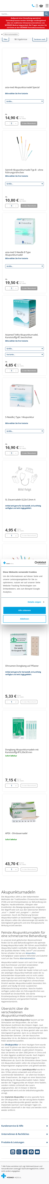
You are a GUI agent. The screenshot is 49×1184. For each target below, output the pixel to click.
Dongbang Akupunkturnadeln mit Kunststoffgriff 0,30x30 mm (22, 751)
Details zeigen (34, 602)
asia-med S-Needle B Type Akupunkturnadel (18, 253)
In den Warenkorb (29, 535)
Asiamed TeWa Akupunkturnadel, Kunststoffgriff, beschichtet (21, 336)
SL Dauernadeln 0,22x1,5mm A (20, 499)
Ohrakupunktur (11, 1044)
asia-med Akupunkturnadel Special (22, 87)
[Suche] (46, 13)
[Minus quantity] (7, 123)
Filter (5, 39)
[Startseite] (47, 5)
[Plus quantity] (16, 123)
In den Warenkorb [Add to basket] (29, 123)
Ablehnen (24, 619)
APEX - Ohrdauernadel (16, 833)
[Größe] (24, 101)
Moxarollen (31, 953)
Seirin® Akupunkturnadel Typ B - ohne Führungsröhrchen (24, 171)
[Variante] (24, 355)
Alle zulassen (24, 610)
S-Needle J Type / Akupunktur (19, 417)
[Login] (37, 5)
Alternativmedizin (11, 34)
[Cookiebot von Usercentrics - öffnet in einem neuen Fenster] (35, 563)
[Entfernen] (7, 535)
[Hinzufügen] (16, 535)
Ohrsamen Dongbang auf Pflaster (22, 666)
